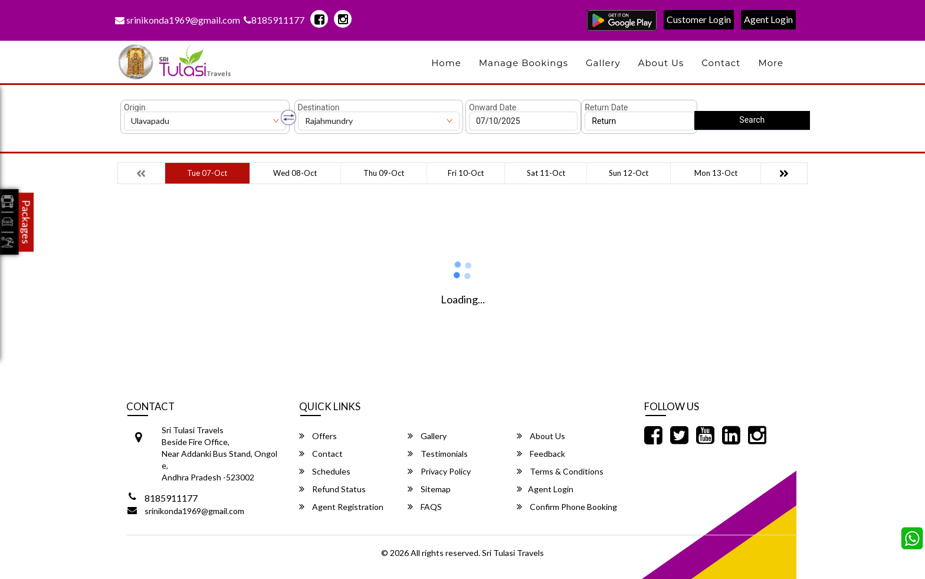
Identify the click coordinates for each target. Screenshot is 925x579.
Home (446, 62)
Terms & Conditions (560, 471)
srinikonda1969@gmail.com (177, 19)
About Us (661, 62)
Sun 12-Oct (628, 173)
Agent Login (768, 19)
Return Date (606, 107)
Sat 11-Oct (546, 173)
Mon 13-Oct (715, 173)
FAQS (425, 507)
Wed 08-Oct (295, 173)
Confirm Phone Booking (567, 507)
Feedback (541, 454)
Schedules (324, 471)
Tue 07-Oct (207, 173)
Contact (720, 62)
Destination (319, 107)
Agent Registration (341, 507)
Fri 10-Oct (466, 173)
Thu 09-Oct (383, 173)
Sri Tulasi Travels (513, 553)
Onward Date (492, 107)
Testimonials (438, 454)
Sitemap (429, 489)
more (770, 62)
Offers (318, 436)
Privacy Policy (439, 471)
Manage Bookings (523, 62)
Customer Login (699, 19)
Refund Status (332, 489)
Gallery (603, 62)
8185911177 (274, 19)
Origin (135, 107)
